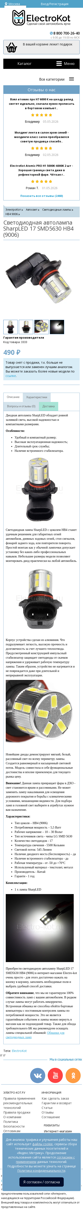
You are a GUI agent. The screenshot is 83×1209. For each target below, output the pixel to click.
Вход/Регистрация (54, 4)
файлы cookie (42, 1144)
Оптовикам (11, 1131)
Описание (13, 397)
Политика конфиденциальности (41, 1170)
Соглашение (51, 1117)
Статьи (47, 1108)
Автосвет (31, 210)
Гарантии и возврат (57, 1103)
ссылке (11, 376)
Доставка (48, 406)
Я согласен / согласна (41, 1182)
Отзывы (48, 1112)
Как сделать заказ (55, 1098)
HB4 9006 (12, 214)
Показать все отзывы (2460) (41, 196)
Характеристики (36, 397)
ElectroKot (19, 1051)
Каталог (24, 63)
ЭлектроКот (13, 210)
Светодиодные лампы (56, 210)
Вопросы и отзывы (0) (21, 406)
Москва (12, 4)
